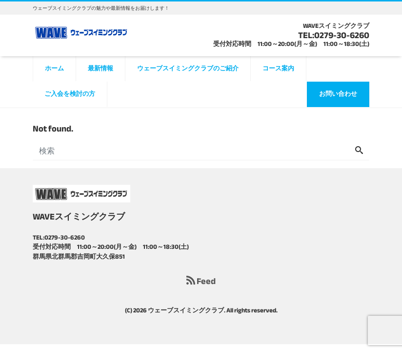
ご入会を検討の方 (69, 94)
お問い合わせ (338, 94)
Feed (201, 281)
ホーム (54, 68)
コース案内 (278, 68)
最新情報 (100, 68)
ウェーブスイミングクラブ (186, 310)
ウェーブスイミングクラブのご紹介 (188, 68)
